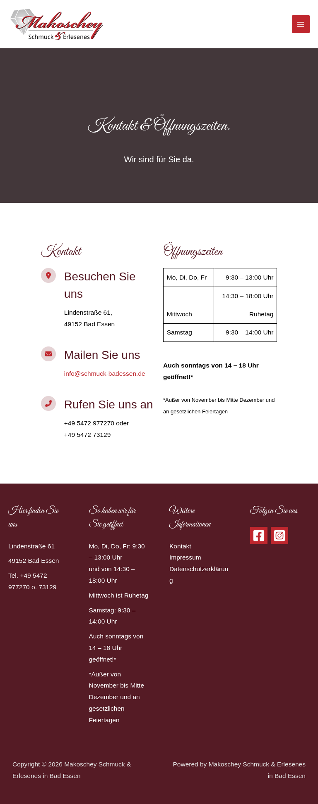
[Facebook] (258, 535)
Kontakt (180, 546)
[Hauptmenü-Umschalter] (301, 24)
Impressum (185, 557)
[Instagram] (279, 535)
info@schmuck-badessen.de (104, 373)
